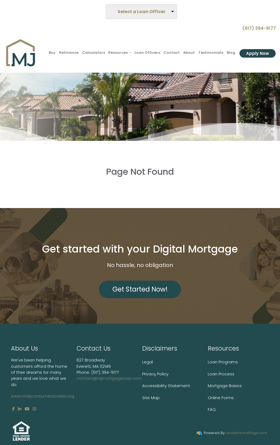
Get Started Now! (140, 289)
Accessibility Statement (166, 385)
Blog (231, 52)
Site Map (151, 397)
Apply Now (257, 53)
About (189, 52)
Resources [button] (118, 52)
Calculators (93, 52)
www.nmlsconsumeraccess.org (42, 396)
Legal (147, 362)
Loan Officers (147, 52)
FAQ (212, 409)
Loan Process (221, 374)
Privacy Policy (155, 374)
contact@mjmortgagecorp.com (109, 378)
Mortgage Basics (225, 385)
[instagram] (34, 409)
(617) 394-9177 (257, 28)
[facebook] (13, 409)
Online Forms (221, 397)
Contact (172, 52)
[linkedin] (19, 409)
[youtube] (27, 409)
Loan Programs (223, 362)
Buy (52, 52)
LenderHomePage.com (246, 433)
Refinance (68, 52)
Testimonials (210, 52)
